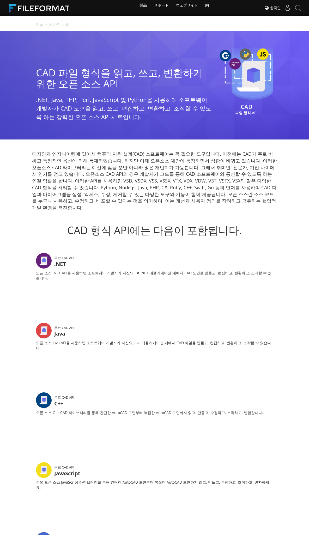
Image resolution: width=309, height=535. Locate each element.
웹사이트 (166, 501)
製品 (140, 8)
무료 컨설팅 (95, 501)
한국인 (267, 7)
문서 (126, 493)
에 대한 (201, 501)
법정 (198, 493)
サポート (160, 8)
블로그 (127, 501)
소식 (162, 493)
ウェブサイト (188, 8)
